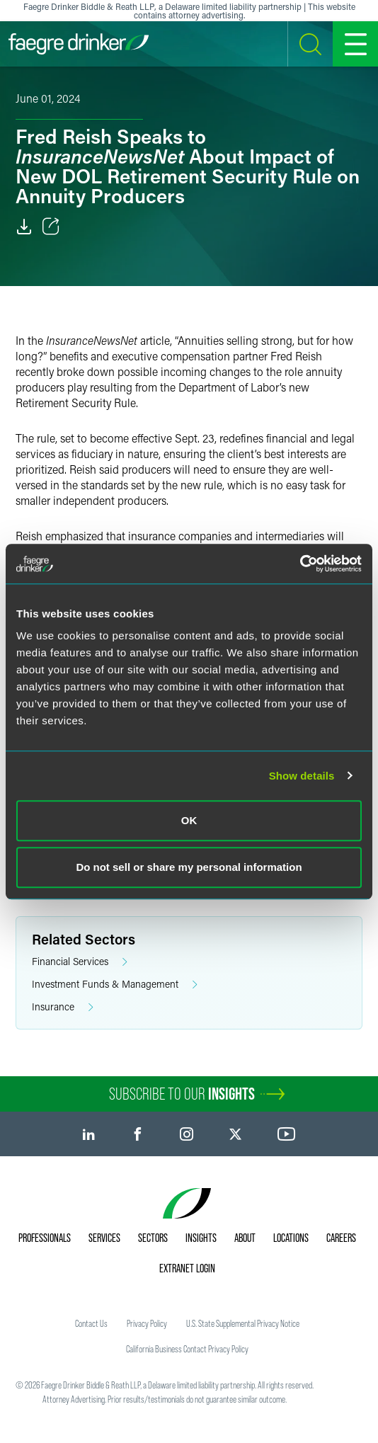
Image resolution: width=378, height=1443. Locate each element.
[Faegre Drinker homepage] (78, 44)
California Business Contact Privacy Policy (187, 1348)
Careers (341, 1237)
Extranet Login (187, 1268)
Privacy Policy (147, 1323)
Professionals (44, 1237)
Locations (291, 1237)
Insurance (62, 1007)
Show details (302, 776)
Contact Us (91, 1323)
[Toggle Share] (51, 226)
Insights (201, 1237)
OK (189, 820)
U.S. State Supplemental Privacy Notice (242, 1323)
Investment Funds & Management (114, 984)
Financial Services (79, 961)
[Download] (24, 226)
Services (104, 1237)
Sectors (153, 1237)
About (245, 1237)
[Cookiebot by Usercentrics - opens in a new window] (300, 563)
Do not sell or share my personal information (189, 867)
